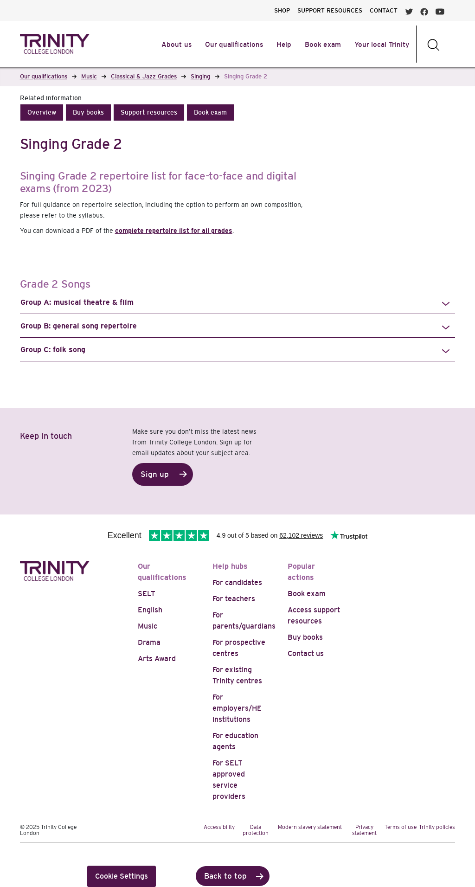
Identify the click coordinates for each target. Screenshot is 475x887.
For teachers (233, 599)
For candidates (237, 582)
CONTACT (384, 10)
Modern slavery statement (310, 827)
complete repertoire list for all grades (173, 230)
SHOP (282, 10)
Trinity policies (437, 827)
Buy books (305, 637)
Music (147, 626)
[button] (42, 112)
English (150, 610)
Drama (149, 642)
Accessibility (219, 827)
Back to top (225, 876)
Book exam (307, 594)
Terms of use (401, 827)
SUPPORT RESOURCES (329, 10)
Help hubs (230, 566)
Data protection (256, 830)
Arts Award (157, 658)
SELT (146, 594)
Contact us (306, 653)
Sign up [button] (155, 474)
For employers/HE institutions (237, 708)
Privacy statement (364, 830)
